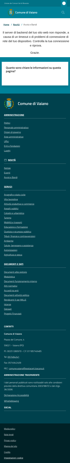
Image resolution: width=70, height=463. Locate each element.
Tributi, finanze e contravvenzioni (19, 236)
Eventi (7, 172)
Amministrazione (14, 115)
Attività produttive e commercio (19, 204)
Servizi (8, 186)
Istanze (7, 304)
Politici (7, 123)
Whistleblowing (11, 401)
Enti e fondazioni (12, 146)
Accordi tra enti (11, 290)
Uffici (6, 141)
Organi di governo (12, 132)
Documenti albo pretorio (15, 272)
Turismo (7, 217)
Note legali (9, 434)
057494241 (13, 357)
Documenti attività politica (16, 295)
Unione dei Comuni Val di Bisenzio (16, 3)
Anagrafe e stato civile (14, 194)
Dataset (8, 309)
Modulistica (9, 276)
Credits (7, 452)
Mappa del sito (10, 446)
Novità (16, 24)
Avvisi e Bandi (10, 177)
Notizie (7, 168)
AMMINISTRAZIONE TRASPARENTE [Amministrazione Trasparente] (22, 375)
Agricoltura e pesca (13, 254)
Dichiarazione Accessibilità (16, 395)
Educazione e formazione (16, 227)
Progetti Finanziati (12, 313)
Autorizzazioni (10, 250)
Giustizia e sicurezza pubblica (17, 231)
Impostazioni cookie (13, 458)
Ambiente (8, 241)
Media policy (9, 428)
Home (6, 24)
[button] (63, 12)
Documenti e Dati (13, 264)
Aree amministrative (13, 136)
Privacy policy (10, 440)
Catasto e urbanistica (14, 213)
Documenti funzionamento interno (20, 281)
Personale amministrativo (16, 127)
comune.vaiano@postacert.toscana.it (26, 368)
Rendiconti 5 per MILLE (15, 299)
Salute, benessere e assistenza (18, 245)
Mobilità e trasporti (13, 222)
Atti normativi (10, 286)
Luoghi (7, 150)
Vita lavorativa (11, 199)
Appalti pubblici (11, 208)
